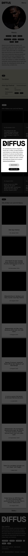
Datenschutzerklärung (9, 161)
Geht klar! (14, 169)
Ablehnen (14, 165)
